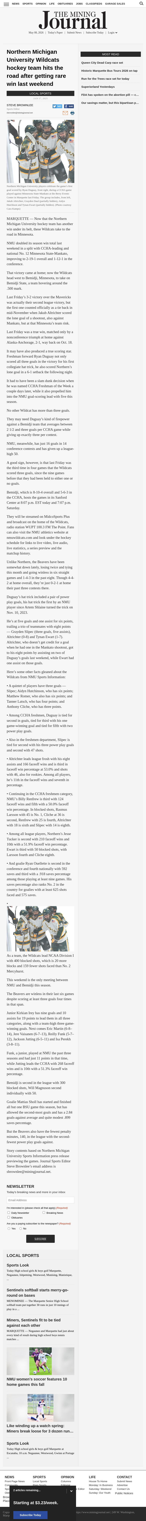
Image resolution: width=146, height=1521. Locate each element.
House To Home (98, 1481)
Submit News (74, 32)
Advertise (122, 1485)
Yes (13, 1228)
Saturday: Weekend (100, 1489)
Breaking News (55, 1212)
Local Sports (40, 93)
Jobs (79, 3)
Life (52, 3)
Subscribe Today (95, 32)
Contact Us (123, 1489)
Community (11, 1485)
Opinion (41, 3)
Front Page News (15, 1481)
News (15, 3)
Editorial (65, 1485)
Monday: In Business (101, 1485)
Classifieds (94, 3)
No (24, 1228)
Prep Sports (39, 1485)
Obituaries (65, 3)
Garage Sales (115, 3)
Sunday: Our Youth (99, 1492)
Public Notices (124, 1493)
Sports (27, 3)
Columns (66, 1481)
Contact (124, 1477)
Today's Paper (55, 32)
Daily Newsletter (20, 1212)
